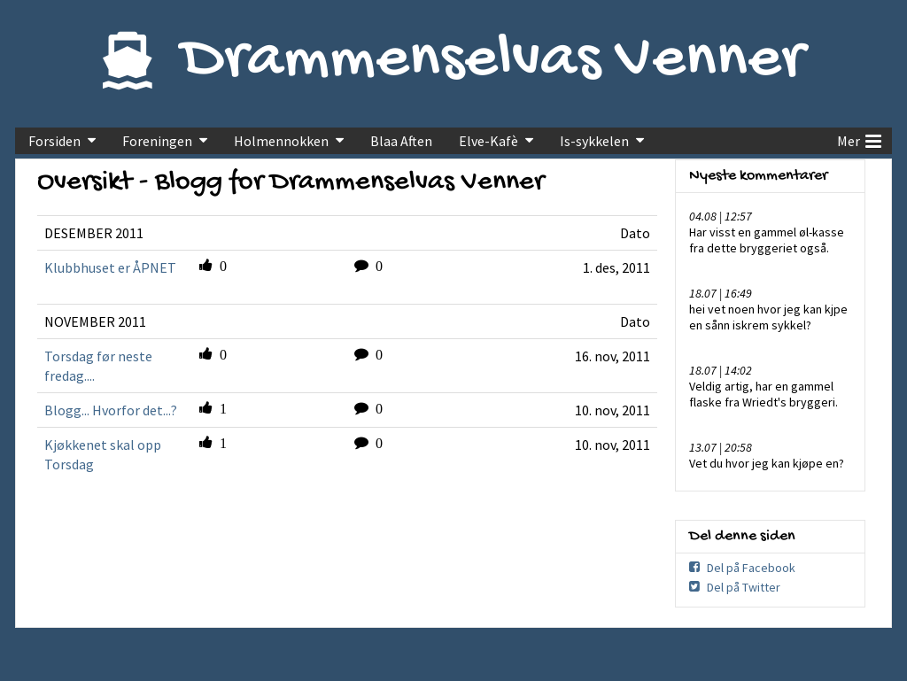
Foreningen (157, 141)
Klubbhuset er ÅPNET (110, 267)
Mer (859, 139)
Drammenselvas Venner (493, 61)
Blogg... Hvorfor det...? (110, 410)
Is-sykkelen (594, 141)
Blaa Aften (401, 141)
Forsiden (54, 141)
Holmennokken (281, 141)
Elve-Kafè (488, 141)
